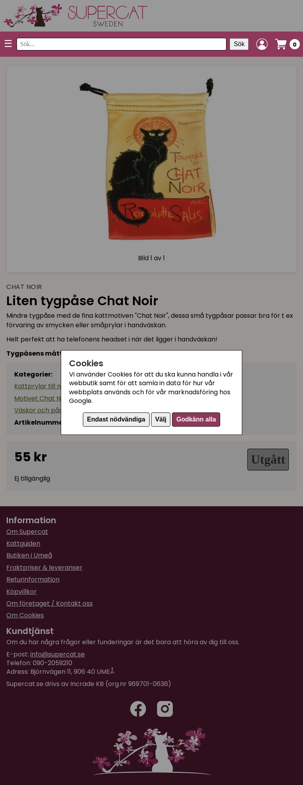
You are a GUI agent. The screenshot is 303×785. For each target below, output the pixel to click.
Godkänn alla (196, 419)
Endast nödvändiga (116, 419)
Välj (160, 419)
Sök (239, 44)
